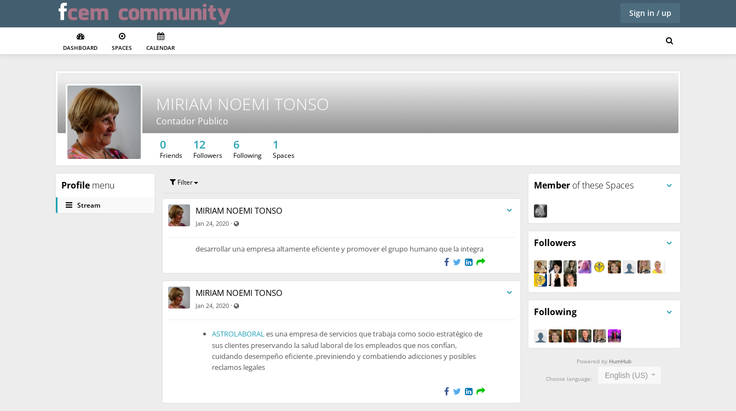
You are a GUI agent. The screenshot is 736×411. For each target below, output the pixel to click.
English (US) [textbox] (626, 375)
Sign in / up (650, 13)
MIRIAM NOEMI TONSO (242, 104)
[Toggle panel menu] (669, 185)
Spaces (122, 42)
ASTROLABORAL (239, 334)
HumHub (620, 361)
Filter (184, 182)
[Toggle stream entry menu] (509, 210)
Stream (83, 205)
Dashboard (80, 42)
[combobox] (629, 375)
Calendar (160, 42)
